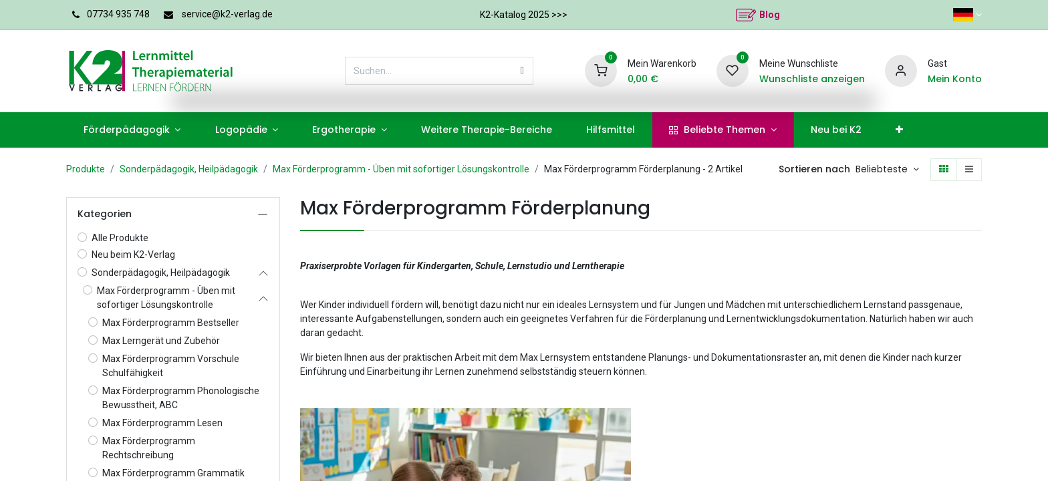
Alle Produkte (120, 237)
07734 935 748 (118, 14)
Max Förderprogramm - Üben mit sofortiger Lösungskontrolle (401, 169)
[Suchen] (522, 70)
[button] (887, 169)
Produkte (85, 169)
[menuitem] (132, 130)
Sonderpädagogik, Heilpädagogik (189, 169)
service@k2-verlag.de (227, 14)
